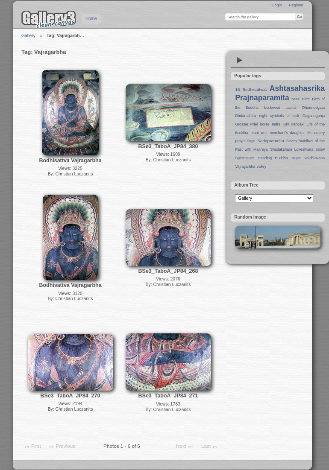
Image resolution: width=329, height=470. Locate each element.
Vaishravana (314, 158)
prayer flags (245, 141)
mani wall (259, 133)
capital (291, 107)
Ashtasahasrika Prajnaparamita (280, 93)
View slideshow (239, 60)
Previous (61, 446)
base (295, 99)
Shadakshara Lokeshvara (291, 149)
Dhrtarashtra (245, 116)
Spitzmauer (244, 158)
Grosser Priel (246, 124)
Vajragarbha (245, 166)
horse (265, 124)
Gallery (28, 35)
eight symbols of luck (279, 116)
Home (91, 18)
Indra (276, 124)
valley (261, 166)
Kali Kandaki (294, 124)
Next (185, 446)
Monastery (316, 133)
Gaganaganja (314, 116)
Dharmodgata (313, 107)
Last (209, 446)
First (32, 446)
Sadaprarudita (270, 140)
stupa (295, 158)
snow (320, 149)
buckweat (272, 107)
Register (296, 5)
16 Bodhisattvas (251, 89)
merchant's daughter (287, 133)
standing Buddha (273, 158)
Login (277, 5)
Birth (306, 99)
